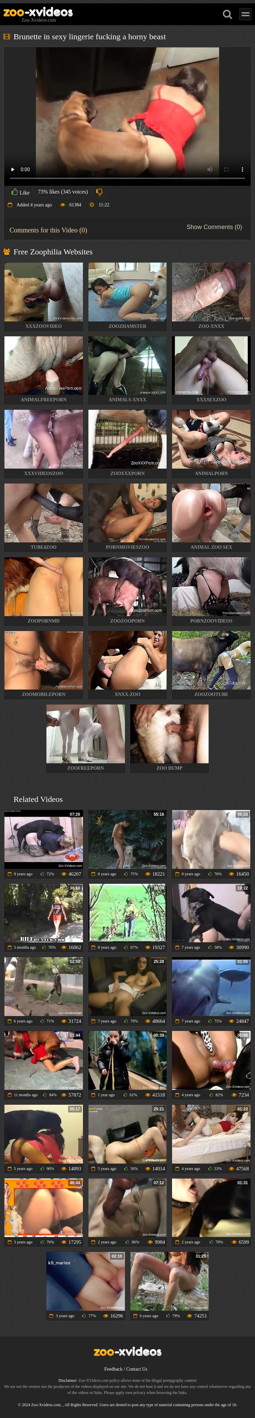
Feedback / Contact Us (125, 1369)
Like (20, 191)
